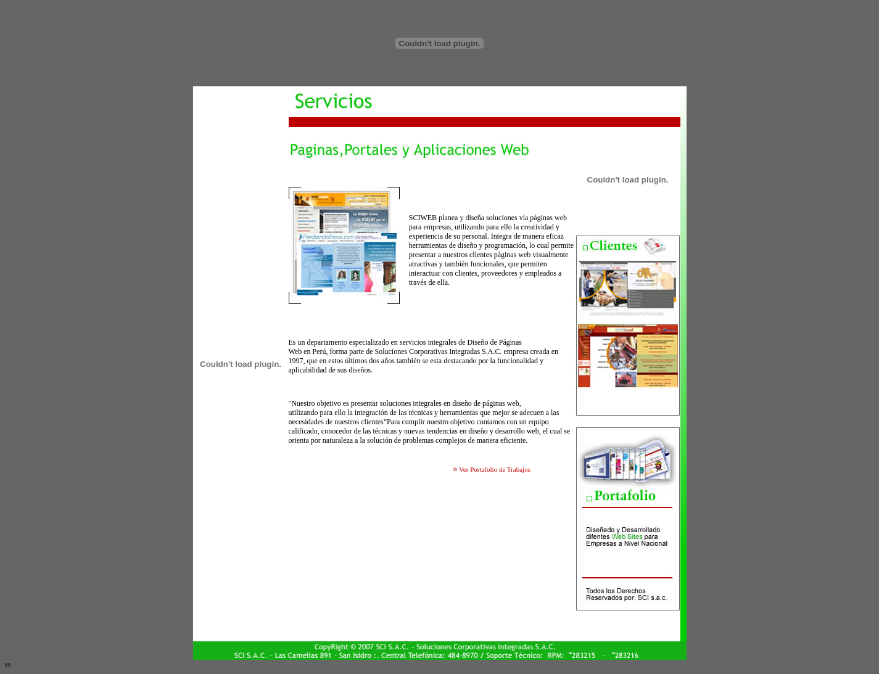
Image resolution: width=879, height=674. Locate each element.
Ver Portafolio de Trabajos (494, 469)
